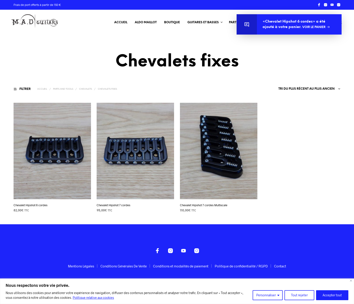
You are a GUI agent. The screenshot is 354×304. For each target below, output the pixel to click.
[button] (25, 89)
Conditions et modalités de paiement (180, 266)
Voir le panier (314, 27)
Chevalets (85, 89)
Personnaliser (266, 295)
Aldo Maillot (146, 22)
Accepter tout (332, 295)
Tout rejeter (299, 295)
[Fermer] (351, 281)
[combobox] (308, 89)
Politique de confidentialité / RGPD (241, 266)
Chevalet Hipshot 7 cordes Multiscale (203, 205)
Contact (280, 266)
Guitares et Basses (203, 22)
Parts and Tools (63, 89)
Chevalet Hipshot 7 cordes (113, 205)
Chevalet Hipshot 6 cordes (30, 205)
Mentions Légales (81, 266)
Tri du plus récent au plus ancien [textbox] (306, 88)
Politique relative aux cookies (93, 297)
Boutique (172, 22)
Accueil (120, 22)
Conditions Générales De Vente (123, 266)
